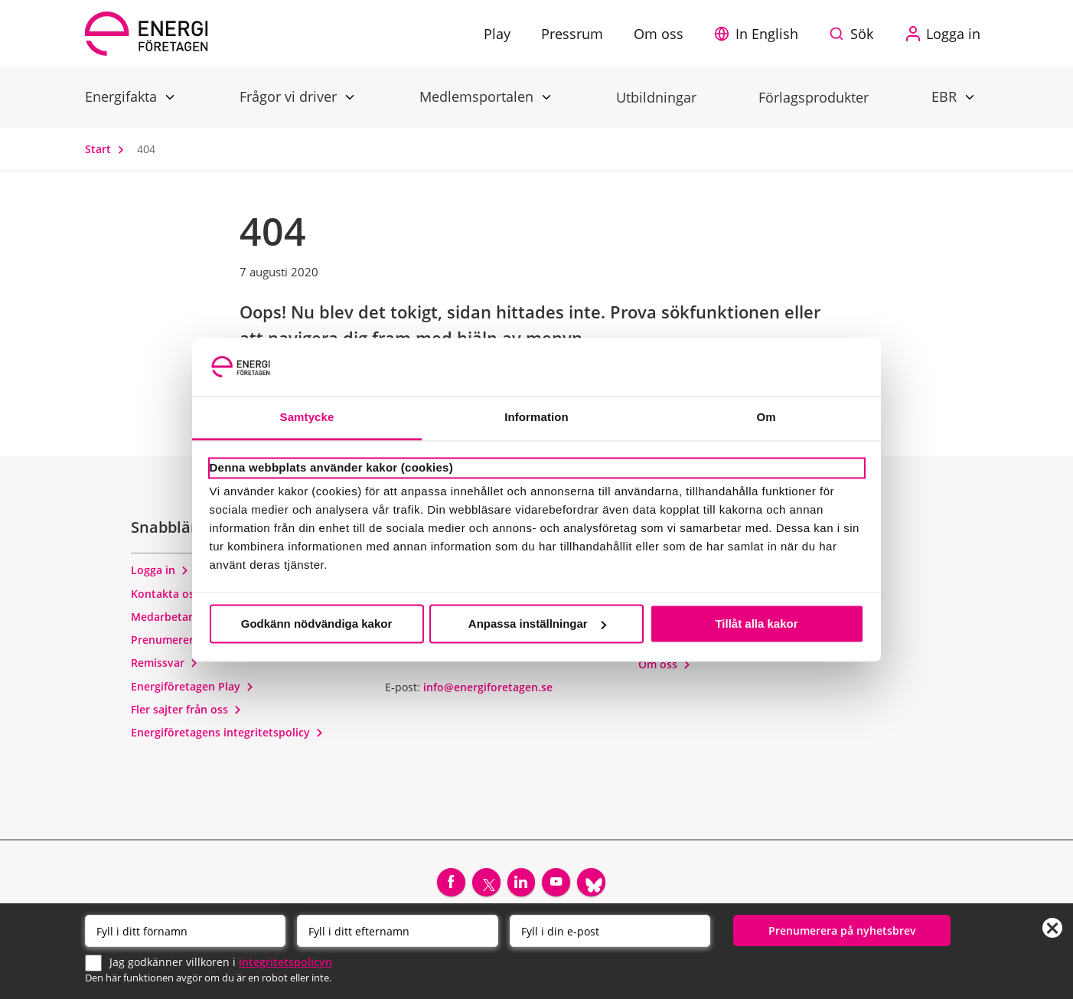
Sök (861, 33)
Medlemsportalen (478, 96)
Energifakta (123, 96)
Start (108, 149)
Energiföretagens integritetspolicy (227, 737)
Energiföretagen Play (192, 691)
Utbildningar (656, 97)
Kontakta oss (172, 599)
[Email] (610, 929)
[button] (760, 33)
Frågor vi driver (290, 96)
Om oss (664, 669)
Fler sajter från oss (186, 714)
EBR (945, 96)
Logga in (160, 576)
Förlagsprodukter (813, 97)
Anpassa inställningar (537, 623)
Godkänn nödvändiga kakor (317, 623)
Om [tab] (765, 417)
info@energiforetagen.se (488, 692)
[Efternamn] (397, 929)
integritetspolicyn (285, 960)
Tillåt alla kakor (756, 623)
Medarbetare (172, 622)
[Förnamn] (185, 929)
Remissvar (164, 668)
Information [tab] (536, 417)
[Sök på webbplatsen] (854, 33)
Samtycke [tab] (307, 417)
